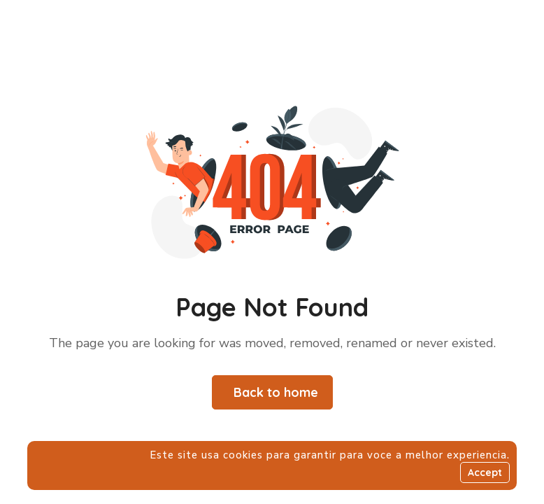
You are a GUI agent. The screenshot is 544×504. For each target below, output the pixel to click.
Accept (485, 472)
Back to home (276, 392)
